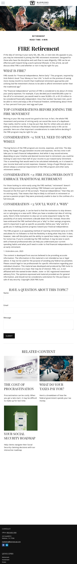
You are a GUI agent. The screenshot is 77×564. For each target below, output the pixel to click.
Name (6, 293)
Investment (5, 560)
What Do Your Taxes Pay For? (52, 386)
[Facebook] (3, 545)
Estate (4, 562)
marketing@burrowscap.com (11, 542)
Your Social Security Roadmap (19, 436)
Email (6, 305)
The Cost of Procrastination (19, 386)
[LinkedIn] (7, 545)
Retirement (5, 557)
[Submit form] (9, 335)
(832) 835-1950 (11, 533)
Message (7, 317)
